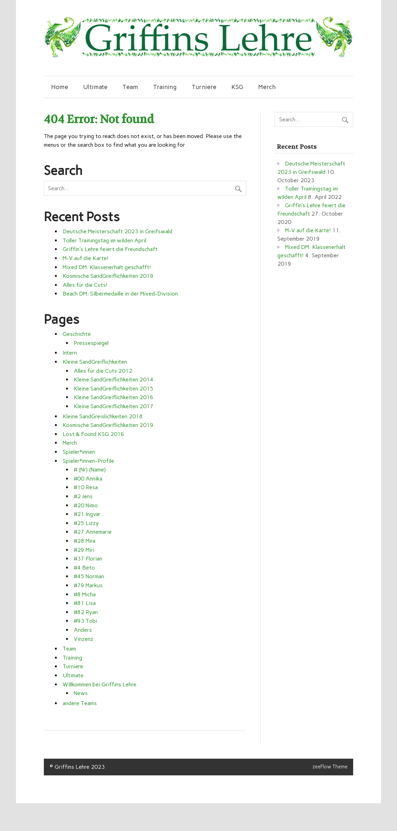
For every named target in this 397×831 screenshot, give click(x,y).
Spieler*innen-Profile (88, 461)
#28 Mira (84, 541)
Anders (83, 630)
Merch (267, 86)
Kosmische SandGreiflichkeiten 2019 (108, 276)
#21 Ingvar (87, 514)
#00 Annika (88, 478)
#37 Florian (88, 558)
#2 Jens (83, 496)
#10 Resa (86, 487)
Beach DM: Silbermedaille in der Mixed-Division (120, 293)
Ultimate (95, 86)
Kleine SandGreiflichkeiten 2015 (113, 388)
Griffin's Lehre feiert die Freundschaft (110, 249)
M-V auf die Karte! (86, 258)
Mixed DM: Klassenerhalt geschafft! (107, 267)
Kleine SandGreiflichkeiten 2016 (113, 397)
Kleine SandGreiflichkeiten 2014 (113, 379)
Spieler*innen (79, 452)
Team (130, 86)
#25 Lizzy (86, 523)
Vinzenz (83, 639)
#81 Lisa (85, 603)
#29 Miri (84, 550)
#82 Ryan (86, 612)
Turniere (204, 86)
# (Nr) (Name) (90, 469)
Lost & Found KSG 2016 (93, 434)
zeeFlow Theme (330, 767)
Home (59, 86)
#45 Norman (89, 576)
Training (164, 86)
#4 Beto (84, 567)
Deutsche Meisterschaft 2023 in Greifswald (117, 231)
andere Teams (80, 703)
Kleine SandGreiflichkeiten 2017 (113, 406)
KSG (237, 86)
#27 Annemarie (93, 532)
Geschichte (77, 334)
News (81, 693)
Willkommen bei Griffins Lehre (99, 684)
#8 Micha (85, 594)
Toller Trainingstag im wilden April (104, 240)
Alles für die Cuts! (85, 285)
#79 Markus (88, 585)
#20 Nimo (86, 505)
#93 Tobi (85, 621)
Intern (70, 352)
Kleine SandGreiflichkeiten (95, 361)
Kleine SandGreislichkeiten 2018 (103, 416)
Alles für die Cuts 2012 (103, 371)
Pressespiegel (91, 343)
